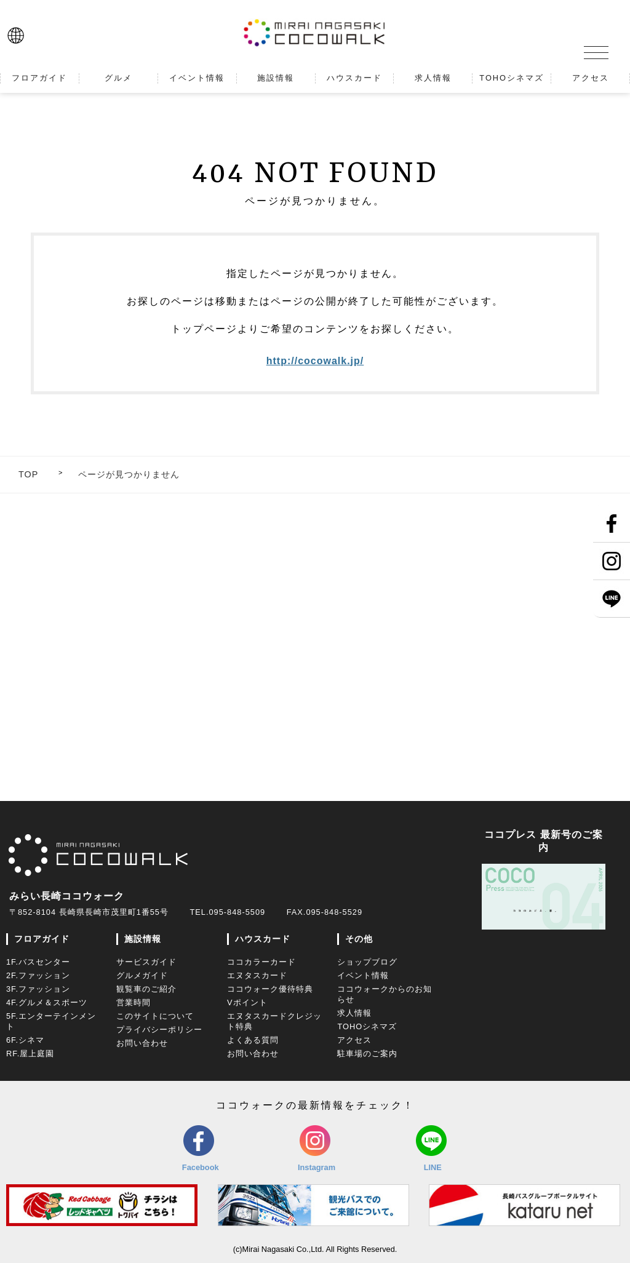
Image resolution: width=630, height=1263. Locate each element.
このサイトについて (155, 1016)
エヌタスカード (257, 975)
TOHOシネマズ (367, 1026)
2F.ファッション (38, 975)
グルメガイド (142, 975)
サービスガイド (146, 961)
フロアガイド (42, 939)
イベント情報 (363, 975)
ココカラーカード (261, 961)
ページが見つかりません (129, 474)
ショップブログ (367, 961)
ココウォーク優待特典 (270, 989)
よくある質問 (253, 1040)
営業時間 (133, 1002)
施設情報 (142, 939)
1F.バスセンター (38, 961)
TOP (28, 474)
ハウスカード (262, 939)
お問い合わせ (142, 1043)
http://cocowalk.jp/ (315, 361)
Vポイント (247, 1002)
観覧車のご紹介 (146, 989)
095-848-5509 (237, 912)
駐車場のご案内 (367, 1053)
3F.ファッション (38, 989)
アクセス (354, 1040)
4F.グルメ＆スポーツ (46, 1002)
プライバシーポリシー (159, 1029)
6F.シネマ (25, 1040)
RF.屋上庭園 (30, 1053)
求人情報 (354, 1013)
